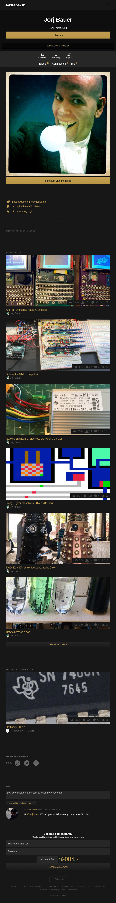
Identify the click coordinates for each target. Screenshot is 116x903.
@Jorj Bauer (33, 814)
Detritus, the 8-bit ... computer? (22, 374)
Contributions (60, 63)
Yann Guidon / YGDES (20, 730)
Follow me (58, 35)
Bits (74, 63)
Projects (43, 63)
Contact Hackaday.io (32, 886)
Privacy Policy (83, 886)
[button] (108, 5)
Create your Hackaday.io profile (45, 837)
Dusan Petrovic (30, 810)
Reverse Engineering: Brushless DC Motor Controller (34, 438)
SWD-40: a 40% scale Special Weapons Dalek (31, 567)
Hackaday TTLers (15, 727)
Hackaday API (99, 886)
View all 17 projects (58, 644)
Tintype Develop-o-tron (18, 632)
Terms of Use (67, 886)
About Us (15, 886)
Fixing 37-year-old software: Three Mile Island (30, 503)
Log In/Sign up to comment (20, 803)
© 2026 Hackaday (58, 895)
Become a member (58, 867)
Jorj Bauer (13, 313)
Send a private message (58, 45)
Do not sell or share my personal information (58, 890)
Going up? (58, 879)
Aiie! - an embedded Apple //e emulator (26, 309)
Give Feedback (51, 886)
